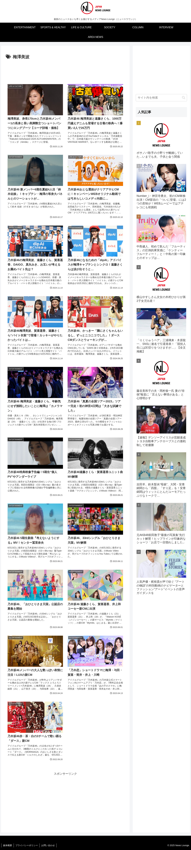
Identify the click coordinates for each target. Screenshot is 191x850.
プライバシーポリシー (26, 845)
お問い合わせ (48, 845)
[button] (184, 98)
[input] (161, 97)
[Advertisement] (65, 69)
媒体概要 (7, 845)
